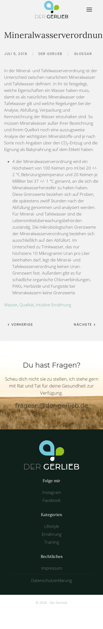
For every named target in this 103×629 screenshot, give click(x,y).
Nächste (85, 324)
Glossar (83, 53)
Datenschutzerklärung (51, 580)
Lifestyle (51, 526)
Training (51, 542)
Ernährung (52, 534)
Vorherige (20, 324)
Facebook (51, 500)
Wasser (11, 304)
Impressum (51, 568)
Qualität (27, 304)
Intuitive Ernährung (53, 304)
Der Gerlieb (50, 53)
